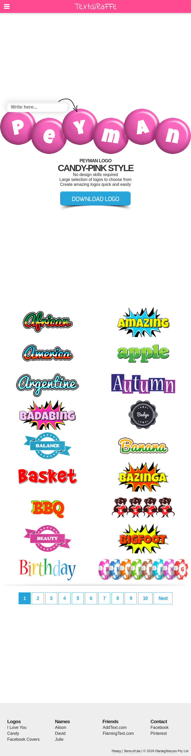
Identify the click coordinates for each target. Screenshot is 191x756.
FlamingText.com (118, 733)
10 (145, 598)
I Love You (17, 727)
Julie (59, 739)
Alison (60, 727)
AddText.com (114, 727)
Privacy (116, 751)
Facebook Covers (23, 739)
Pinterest (158, 733)
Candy (13, 733)
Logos (14, 721)
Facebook (159, 727)
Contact (158, 721)
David (60, 733)
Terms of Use (132, 751)
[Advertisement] (95, 58)
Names (62, 721)
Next (163, 598)
